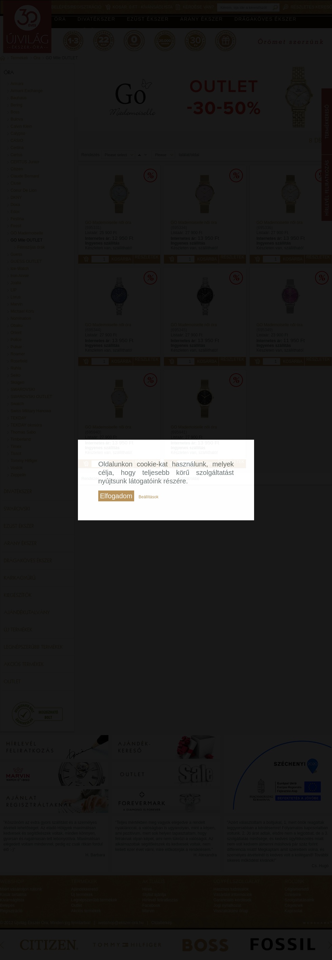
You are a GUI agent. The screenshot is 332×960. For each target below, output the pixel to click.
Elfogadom (116, 496)
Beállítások (149, 497)
